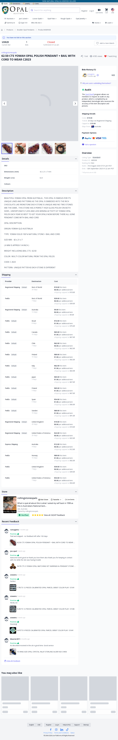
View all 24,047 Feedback (48, 515)
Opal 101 (23, 23)
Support (77, 725)
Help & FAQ (67, 725)
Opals (4, 4)
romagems (90, 74)
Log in (91, 11)
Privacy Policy (48, 733)
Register (84, 11)
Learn (109, 23)
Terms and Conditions (61, 733)
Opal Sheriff (89, 94)
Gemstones (15, 4)
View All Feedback (12, 661)
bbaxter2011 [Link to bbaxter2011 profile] (15, 639)
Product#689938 (44, 30)
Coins (36, 4)
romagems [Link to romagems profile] (14, 530)
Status (72, 733)
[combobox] (54, 10)
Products (9, 30)
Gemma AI (10, 23)
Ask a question (89, 144)
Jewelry (26, 4)
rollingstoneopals (9, 52)
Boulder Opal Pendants (25, 30)
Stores (96, 23)
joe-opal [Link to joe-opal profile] (13, 551)
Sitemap (86, 725)
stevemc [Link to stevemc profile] (13, 575)
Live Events (69, 500)
